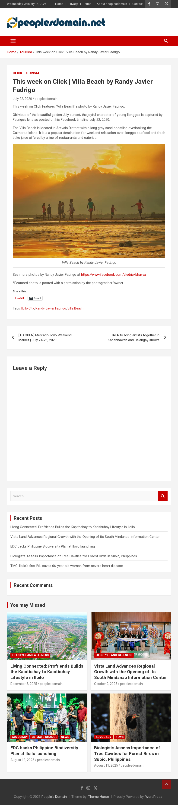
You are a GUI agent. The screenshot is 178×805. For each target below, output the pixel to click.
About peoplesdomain (112, 4)
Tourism (31, 73)
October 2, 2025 (105, 684)
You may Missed (27, 605)
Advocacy (20, 737)
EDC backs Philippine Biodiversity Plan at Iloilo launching (52, 546)
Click (17, 73)
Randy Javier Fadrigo (50, 308)
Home (59, 4)
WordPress (153, 797)
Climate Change (44, 737)
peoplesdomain (46, 99)
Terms (87, 4)
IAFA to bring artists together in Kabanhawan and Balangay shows (133, 337)
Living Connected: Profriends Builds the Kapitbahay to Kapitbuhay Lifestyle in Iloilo (72, 527)
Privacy (73, 4)
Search (163, 496)
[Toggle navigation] (13, 41)
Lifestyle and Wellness (30, 655)
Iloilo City (27, 308)
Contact (137, 4)
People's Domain (54, 797)
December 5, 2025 (23, 684)
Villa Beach (75, 308)
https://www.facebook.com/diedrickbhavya (113, 274)
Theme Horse (98, 797)
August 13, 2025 (22, 760)
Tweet (19, 298)
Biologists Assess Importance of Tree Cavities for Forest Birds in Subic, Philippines (73, 556)
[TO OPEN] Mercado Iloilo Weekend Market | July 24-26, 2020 (45, 337)
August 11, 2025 (106, 765)
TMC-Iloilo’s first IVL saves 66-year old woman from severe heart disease (66, 566)
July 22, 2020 (22, 99)
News (65, 737)
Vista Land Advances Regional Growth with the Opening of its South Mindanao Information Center (85, 537)
